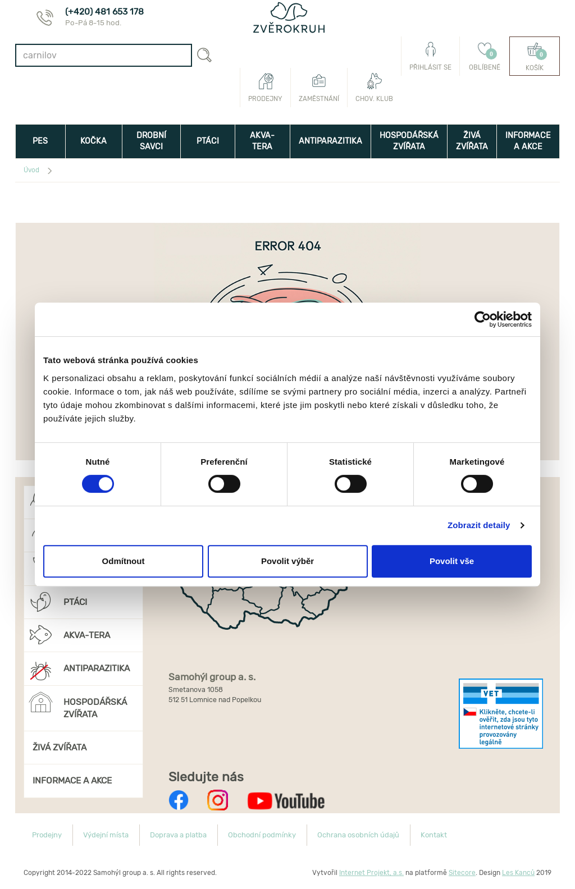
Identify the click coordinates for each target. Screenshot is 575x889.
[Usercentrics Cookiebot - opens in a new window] (482, 319)
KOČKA (93, 141)
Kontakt (434, 835)
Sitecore (462, 873)
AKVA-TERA (262, 141)
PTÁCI (208, 141)
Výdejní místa (106, 835)
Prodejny (265, 87)
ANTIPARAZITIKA (330, 141)
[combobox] (103, 55)
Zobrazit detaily (479, 525)
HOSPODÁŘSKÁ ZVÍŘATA (409, 141)
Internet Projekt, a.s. (371, 873)
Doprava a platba (178, 835)
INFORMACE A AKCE (528, 141)
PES (40, 141)
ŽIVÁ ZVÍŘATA (472, 141)
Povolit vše (452, 561)
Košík (535, 57)
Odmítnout (123, 561)
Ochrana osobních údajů (358, 835)
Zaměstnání (319, 87)
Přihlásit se (430, 56)
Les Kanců (518, 873)
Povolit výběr (287, 561)
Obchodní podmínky (262, 835)
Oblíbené (484, 56)
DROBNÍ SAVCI (151, 141)
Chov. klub (374, 87)
